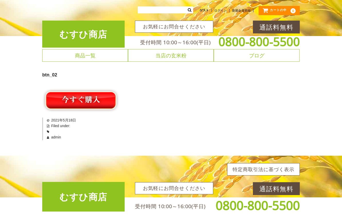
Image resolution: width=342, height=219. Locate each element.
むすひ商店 (83, 34)
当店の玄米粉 (171, 55)
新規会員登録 (241, 10)
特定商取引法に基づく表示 (263, 169)
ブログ (256, 55)
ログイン (220, 10)
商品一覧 (85, 55)
